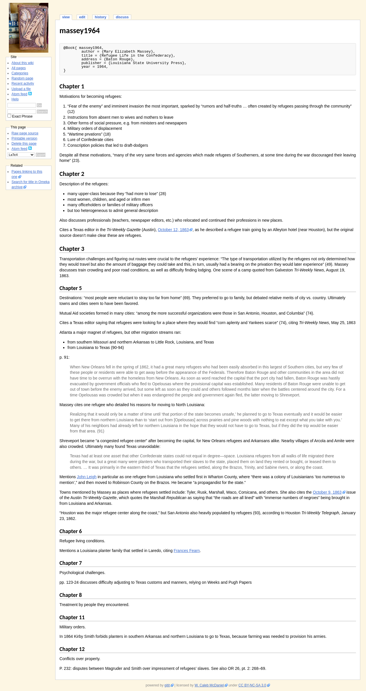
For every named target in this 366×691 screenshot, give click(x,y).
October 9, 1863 (327, 492)
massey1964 (79, 30)
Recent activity (22, 84)
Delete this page (23, 144)
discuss (122, 17)
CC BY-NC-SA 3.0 (252, 685)
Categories (19, 73)
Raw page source (24, 133)
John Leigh (87, 476)
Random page (22, 78)
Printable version (24, 138)
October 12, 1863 (173, 229)
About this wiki (22, 63)
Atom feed (19, 94)
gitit (167, 685)
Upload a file (21, 89)
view (65, 17)
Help (15, 99)
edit (82, 17)
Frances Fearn (187, 550)
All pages (18, 68)
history (100, 17)
